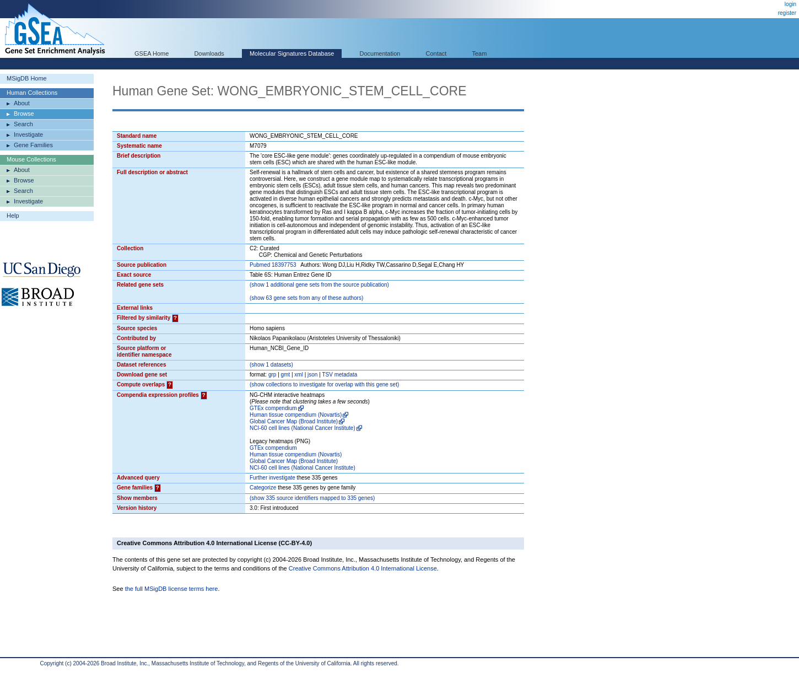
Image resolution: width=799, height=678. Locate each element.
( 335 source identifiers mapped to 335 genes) (312, 498)
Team (479, 53)
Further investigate (272, 478)
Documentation (379, 53)
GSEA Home (151, 53)
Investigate (28, 134)
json (312, 375)
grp (272, 375)
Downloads (209, 53)
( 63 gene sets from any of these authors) (306, 298)
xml (298, 375)
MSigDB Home (27, 78)
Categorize (263, 488)
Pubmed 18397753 (273, 265)
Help (13, 215)
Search (23, 124)
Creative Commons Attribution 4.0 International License (363, 568)
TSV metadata (339, 375)
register (787, 13)
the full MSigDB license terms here (171, 588)
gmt (285, 375)
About (22, 103)
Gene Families (33, 145)
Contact (436, 53)
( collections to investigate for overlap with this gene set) (324, 384)
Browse (24, 113)
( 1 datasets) (271, 365)
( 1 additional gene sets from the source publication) (319, 285)
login (790, 4)
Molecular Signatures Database (292, 53)
